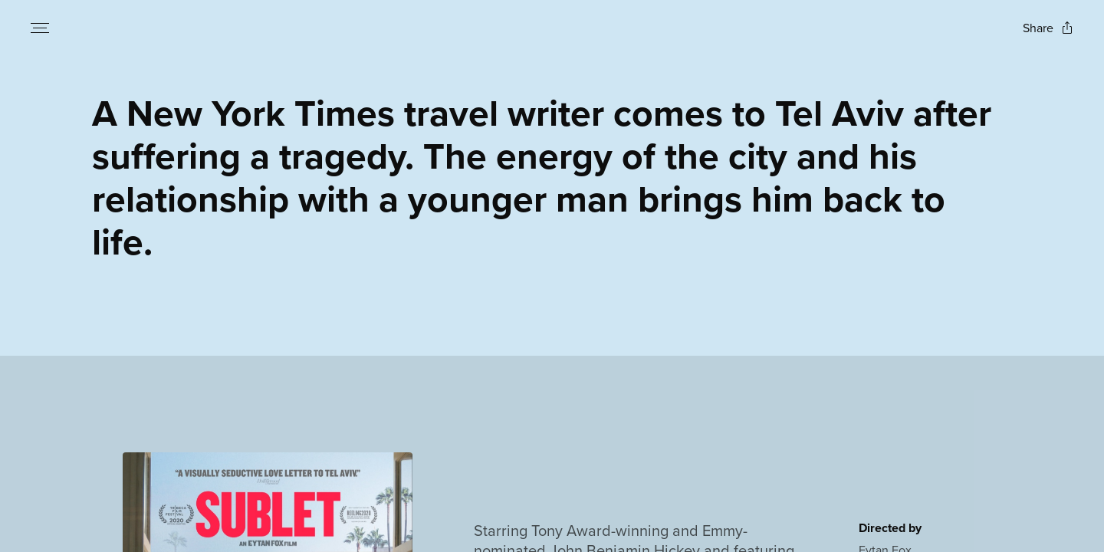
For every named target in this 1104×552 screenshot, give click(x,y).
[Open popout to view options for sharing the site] (1048, 28)
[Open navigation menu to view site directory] (40, 27)
